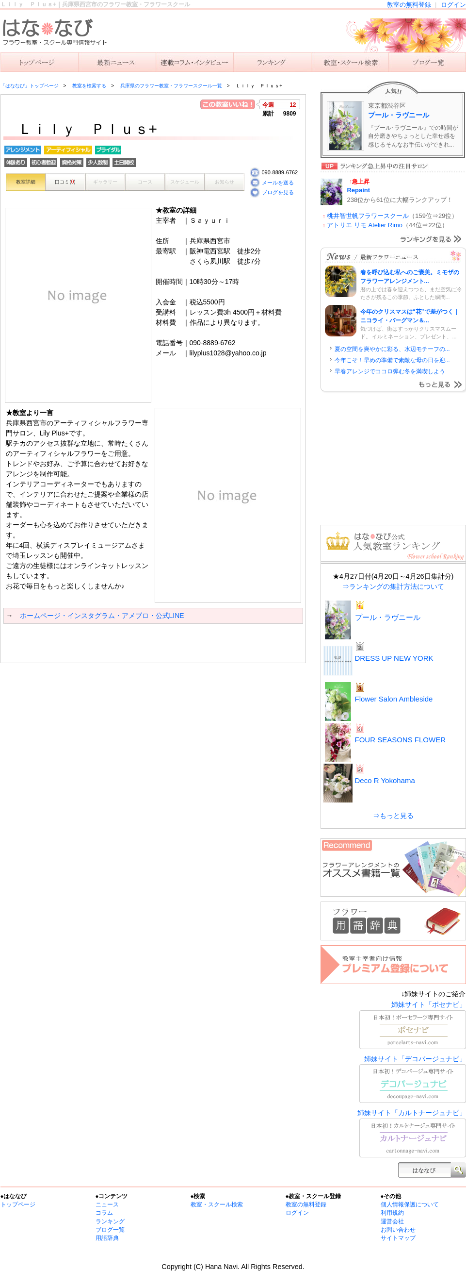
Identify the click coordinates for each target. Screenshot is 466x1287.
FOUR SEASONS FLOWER (400, 739)
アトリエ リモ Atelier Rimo (364, 225)
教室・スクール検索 (217, 1204)
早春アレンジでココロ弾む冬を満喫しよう (390, 371)
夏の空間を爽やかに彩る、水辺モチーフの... (392, 349)
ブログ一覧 (110, 1230)
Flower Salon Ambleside (394, 699)
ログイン (453, 4)
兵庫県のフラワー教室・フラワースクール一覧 (171, 85)
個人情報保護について (410, 1204)
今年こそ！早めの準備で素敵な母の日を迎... (392, 360)
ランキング (272, 62)
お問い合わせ (398, 1230)
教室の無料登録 (409, 4)
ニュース (117, 62)
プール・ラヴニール (398, 115)
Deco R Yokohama (385, 780)
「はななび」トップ (39, 62)
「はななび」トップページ (29, 85)
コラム (104, 1213)
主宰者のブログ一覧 (427, 62)
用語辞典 (107, 1238)
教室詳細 (25, 181)
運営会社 (392, 1221)
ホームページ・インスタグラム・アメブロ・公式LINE (102, 615)
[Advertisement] (116, 643)
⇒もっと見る (393, 815)
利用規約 (392, 1213)
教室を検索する (349, 62)
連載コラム (194, 62)
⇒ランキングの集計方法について (393, 586)
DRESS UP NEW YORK (394, 658)
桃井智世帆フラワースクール (368, 215)
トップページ (17, 1204)
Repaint (358, 190)
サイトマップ (398, 1238)
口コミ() (65, 181)
